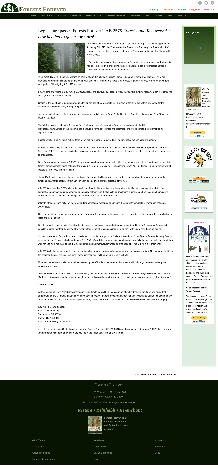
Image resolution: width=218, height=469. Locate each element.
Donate (182, 9)
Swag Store (194, 9)
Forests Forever (42, 9)
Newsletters (100, 440)
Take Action (168, 9)
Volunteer (160, 446)
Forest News (100, 446)
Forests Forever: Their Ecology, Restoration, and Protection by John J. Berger (116, 423)
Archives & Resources (43, 459)
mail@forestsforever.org (123, 402)
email (46, 292)
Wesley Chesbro (96, 329)
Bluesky (206, 3)
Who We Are (38, 440)
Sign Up (154, 9)
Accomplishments (41, 452)
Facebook (200, 3)
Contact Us (160, 440)
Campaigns (38, 446)
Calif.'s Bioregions (103, 452)
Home (34, 15)
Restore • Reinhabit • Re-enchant (110, 410)
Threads (212, 3)
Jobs (157, 452)
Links (96, 459)
